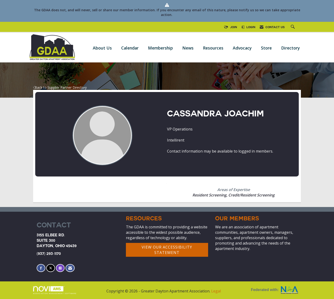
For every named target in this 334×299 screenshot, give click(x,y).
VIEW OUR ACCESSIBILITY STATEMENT (167, 250)
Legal (216, 291)
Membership (160, 48)
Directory (290, 48)
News (188, 48)
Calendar (130, 48)
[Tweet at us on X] (50, 268)
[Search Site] (293, 27)
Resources (213, 48)
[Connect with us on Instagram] (60, 268)
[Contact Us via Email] (70, 268)
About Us (102, 48)
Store (266, 48)
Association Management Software (55, 290)
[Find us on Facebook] (41, 268)
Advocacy (242, 48)
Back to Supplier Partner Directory (60, 87)
